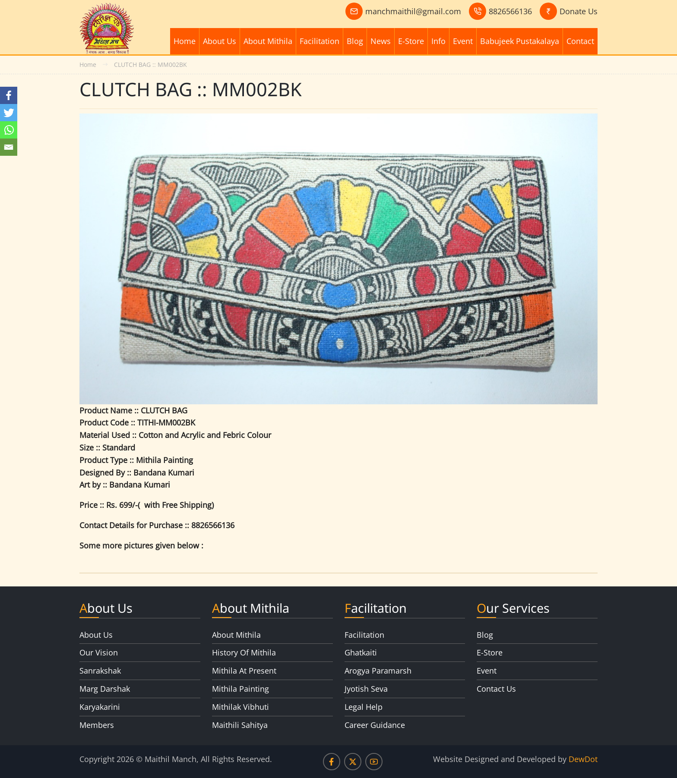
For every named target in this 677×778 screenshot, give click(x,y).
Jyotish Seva (366, 689)
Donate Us (579, 11)
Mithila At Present (244, 670)
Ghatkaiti (361, 652)
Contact (580, 41)
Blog (355, 41)
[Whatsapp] (8, 130)
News (380, 41)
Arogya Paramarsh (378, 670)
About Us (219, 41)
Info (438, 41)
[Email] (8, 147)
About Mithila (268, 41)
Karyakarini (99, 707)
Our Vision (98, 652)
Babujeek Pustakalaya (519, 41)
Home (185, 41)
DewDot (583, 759)
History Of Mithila (244, 652)
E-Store (411, 41)
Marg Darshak (104, 689)
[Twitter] (8, 112)
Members (96, 725)
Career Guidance (375, 725)
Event (463, 41)
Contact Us (496, 689)
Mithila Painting (240, 689)
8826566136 (510, 11)
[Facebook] (8, 95)
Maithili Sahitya (240, 725)
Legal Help (364, 707)
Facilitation (319, 41)
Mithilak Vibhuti (240, 707)
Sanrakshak (100, 670)
